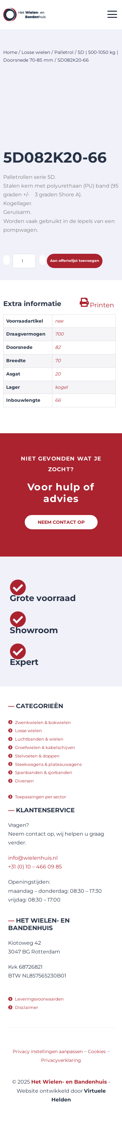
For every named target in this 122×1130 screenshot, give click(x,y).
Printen (102, 305)
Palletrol (64, 52)
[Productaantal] (24, 261)
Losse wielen (35, 52)
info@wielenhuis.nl (33, 858)
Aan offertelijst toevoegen (74, 260)
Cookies (97, 1051)
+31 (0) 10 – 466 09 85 (35, 867)
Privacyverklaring (61, 1060)
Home (10, 52)
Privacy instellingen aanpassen (48, 1051)
